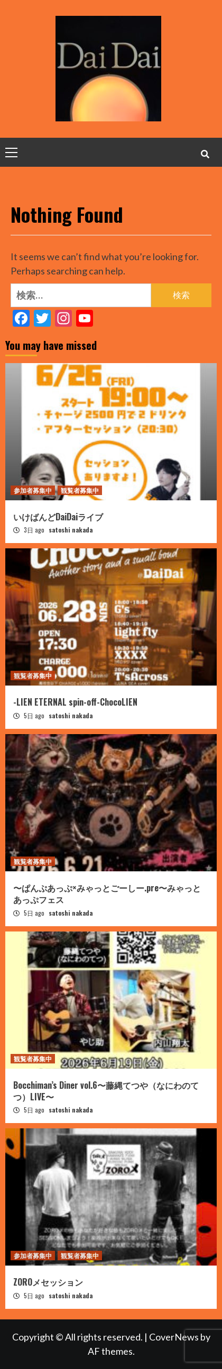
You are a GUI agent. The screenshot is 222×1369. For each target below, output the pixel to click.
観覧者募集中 (80, 490)
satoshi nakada (70, 529)
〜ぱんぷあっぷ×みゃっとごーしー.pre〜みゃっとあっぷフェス (107, 893)
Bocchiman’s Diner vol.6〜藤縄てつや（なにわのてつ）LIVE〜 (106, 1091)
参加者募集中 (33, 490)
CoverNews (174, 1337)
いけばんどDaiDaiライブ (58, 516)
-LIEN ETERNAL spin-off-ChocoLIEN (75, 702)
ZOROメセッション (48, 1282)
